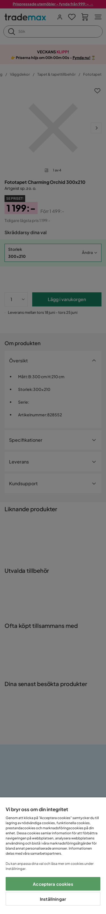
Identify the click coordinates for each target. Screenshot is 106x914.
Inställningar (53, 899)
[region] (53, 855)
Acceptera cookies (53, 884)
